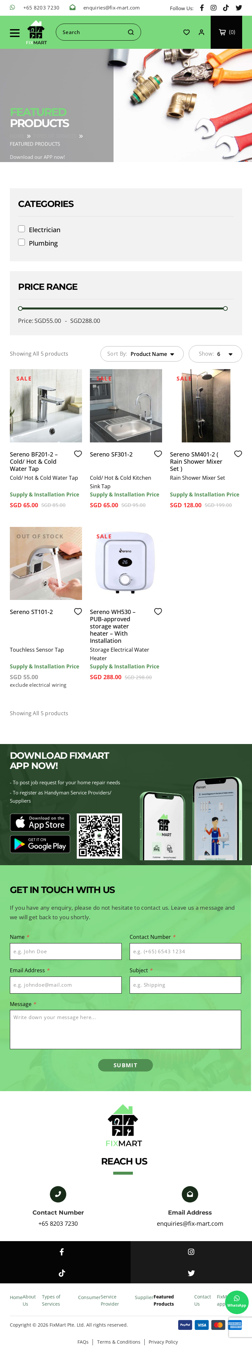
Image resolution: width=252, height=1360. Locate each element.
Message (23, 1003)
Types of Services (51, 1305)
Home (16, 1302)
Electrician (44, 229)
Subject (141, 970)
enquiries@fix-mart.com (111, 7)
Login (201, 32)
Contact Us (202, 1305)
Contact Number (152, 937)
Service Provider (110, 1305)
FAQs (82, 1348)
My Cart (227, 32)
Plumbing (43, 243)
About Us (29, 1305)
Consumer (89, 1302)
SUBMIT (126, 1066)
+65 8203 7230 (41, 7)
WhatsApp (235, 1300)
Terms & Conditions (119, 1348)
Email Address (29, 970)
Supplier (144, 1302)
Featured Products (164, 1305)
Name (19, 937)
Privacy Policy (165, 1348)
